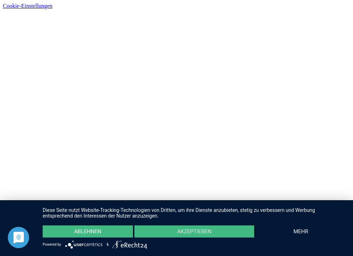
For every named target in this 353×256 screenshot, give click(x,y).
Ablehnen (87, 231)
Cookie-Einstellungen (28, 6)
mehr (300, 231)
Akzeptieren (194, 231)
